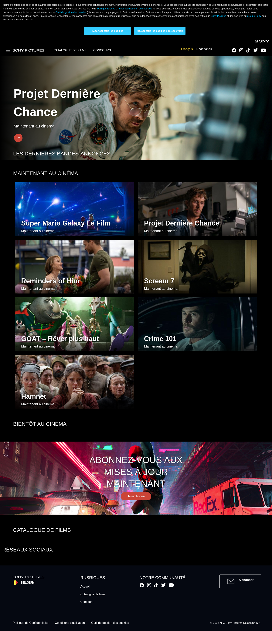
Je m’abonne (136, 496)
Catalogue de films (92, 594)
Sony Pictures (218, 16)
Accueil (85, 586)
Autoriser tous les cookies (107, 30)
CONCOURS (102, 50)
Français (187, 49)
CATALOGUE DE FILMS (70, 50)
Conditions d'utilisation (70, 623)
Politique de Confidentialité (30, 623)
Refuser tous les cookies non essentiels (159, 30)
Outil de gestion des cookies (71, 12)
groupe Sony (254, 16)
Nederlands (204, 49)
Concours (86, 601)
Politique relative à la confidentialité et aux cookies (124, 8)
